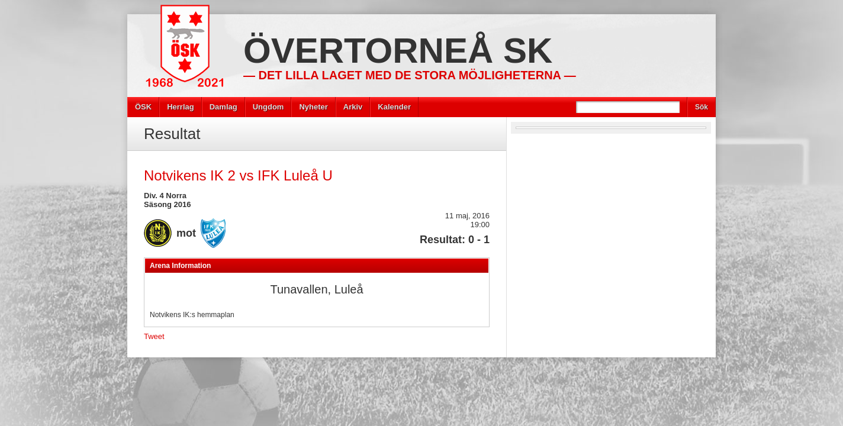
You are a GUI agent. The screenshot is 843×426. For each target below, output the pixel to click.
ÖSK (143, 106)
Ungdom (268, 106)
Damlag (223, 106)
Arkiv (353, 106)
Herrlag (180, 106)
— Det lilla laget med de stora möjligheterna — (409, 75)
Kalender (394, 106)
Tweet (154, 336)
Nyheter (313, 106)
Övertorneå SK (397, 50)
